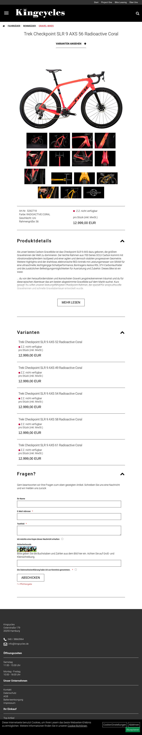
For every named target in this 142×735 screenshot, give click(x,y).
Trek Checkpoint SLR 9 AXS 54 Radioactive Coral (50, 393)
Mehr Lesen (71, 302)
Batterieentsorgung (13, 699)
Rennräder (29, 26)
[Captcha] (69, 563)
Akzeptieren (132, 729)
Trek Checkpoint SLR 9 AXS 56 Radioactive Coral (71, 33)
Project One (106, 2)
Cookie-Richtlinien (77, 725)
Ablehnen (134, 724)
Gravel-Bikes (46, 26)
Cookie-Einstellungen (114, 724)
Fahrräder (14, 26)
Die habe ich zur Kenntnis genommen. (44, 570)
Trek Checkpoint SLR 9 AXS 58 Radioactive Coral (50, 419)
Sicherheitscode (24, 544)
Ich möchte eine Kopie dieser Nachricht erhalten (38, 539)
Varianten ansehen (69, 43)
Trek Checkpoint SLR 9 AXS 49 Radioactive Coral (50, 368)
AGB (5, 696)
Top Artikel (8, 718)
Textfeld (20, 524)
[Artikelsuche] (137, 14)
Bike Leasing (121, 2)
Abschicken (30, 577)
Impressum (9, 703)
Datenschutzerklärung (30, 570)
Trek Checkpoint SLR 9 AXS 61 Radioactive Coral (50, 445)
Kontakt (7, 689)
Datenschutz (9, 693)
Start (96, 2)
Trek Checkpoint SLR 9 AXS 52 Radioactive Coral (50, 342)
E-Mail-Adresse (24, 511)
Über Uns (133, 2)
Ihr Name (21, 499)
